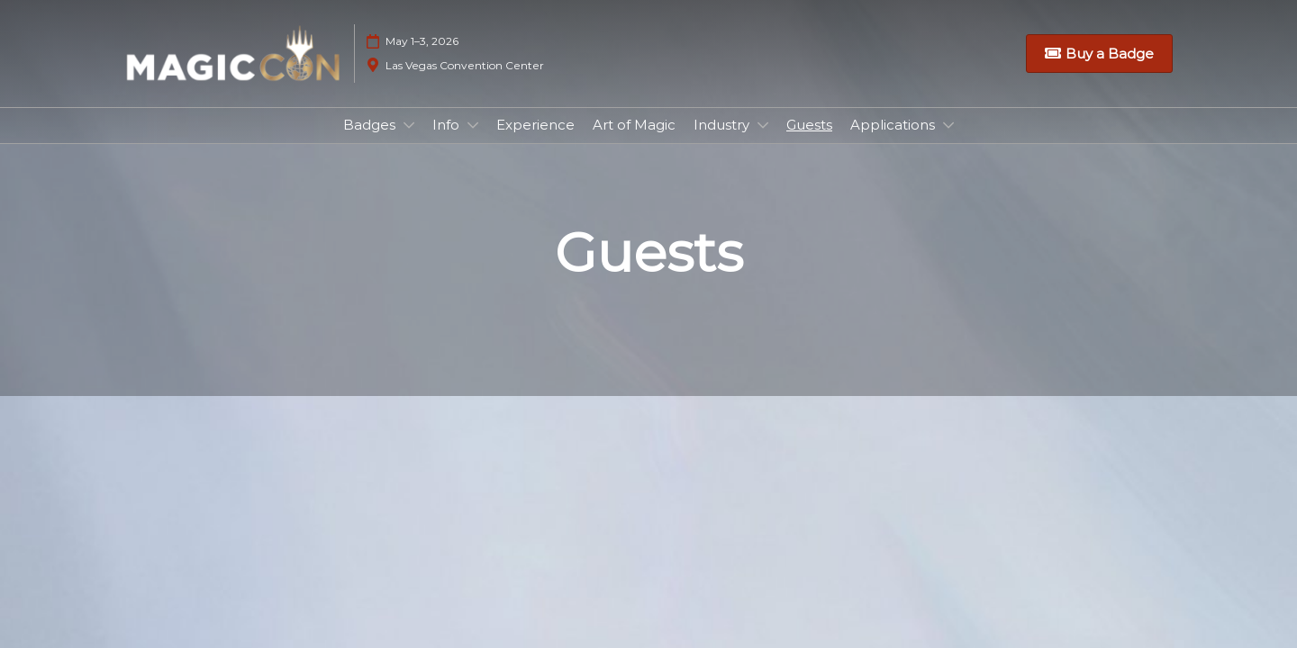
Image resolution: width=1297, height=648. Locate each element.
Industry (723, 124)
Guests (809, 124)
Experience (535, 124)
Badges (371, 124)
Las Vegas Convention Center (464, 65)
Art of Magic (634, 124)
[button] (1099, 54)
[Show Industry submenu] (762, 125)
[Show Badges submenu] (409, 125)
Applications (894, 124)
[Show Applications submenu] (948, 125)
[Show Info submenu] (472, 125)
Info (447, 124)
